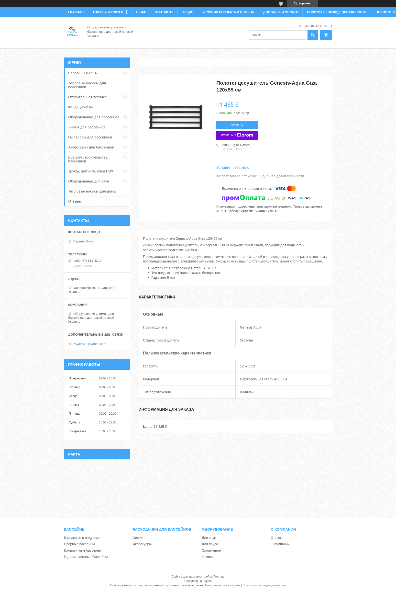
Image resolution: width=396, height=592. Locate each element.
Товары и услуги (108, 12)
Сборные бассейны (79, 544)
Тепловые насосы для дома (92, 191)
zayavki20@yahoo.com (89, 344)
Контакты (164, 12)
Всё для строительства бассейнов (88, 159)
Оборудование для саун (88, 181)
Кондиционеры (81, 107)
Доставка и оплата (280, 12)
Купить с (237, 135)
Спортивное (211, 550)
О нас (141, 12)
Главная (76, 12)
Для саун (209, 538)
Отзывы (75, 201)
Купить (237, 125)
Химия (138, 538)
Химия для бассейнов (86, 127)
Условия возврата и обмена (228, 12)
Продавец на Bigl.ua (198, 581)
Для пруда (210, 544)
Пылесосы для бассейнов (90, 137)
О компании (280, 544)
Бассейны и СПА (82, 73)
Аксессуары (142, 544)
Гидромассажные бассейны (86, 557)
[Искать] (313, 35)
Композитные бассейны (82, 550)
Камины (208, 557)
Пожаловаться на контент (222, 585)
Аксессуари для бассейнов (91, 147)
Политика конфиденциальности (337, 12)
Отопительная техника (87, 97)
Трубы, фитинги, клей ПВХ (90, 171)
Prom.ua (218, 576)
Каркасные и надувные (82, 538)
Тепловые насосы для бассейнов (87, 85)
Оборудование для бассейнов (93, 117)
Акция (187, 12)
